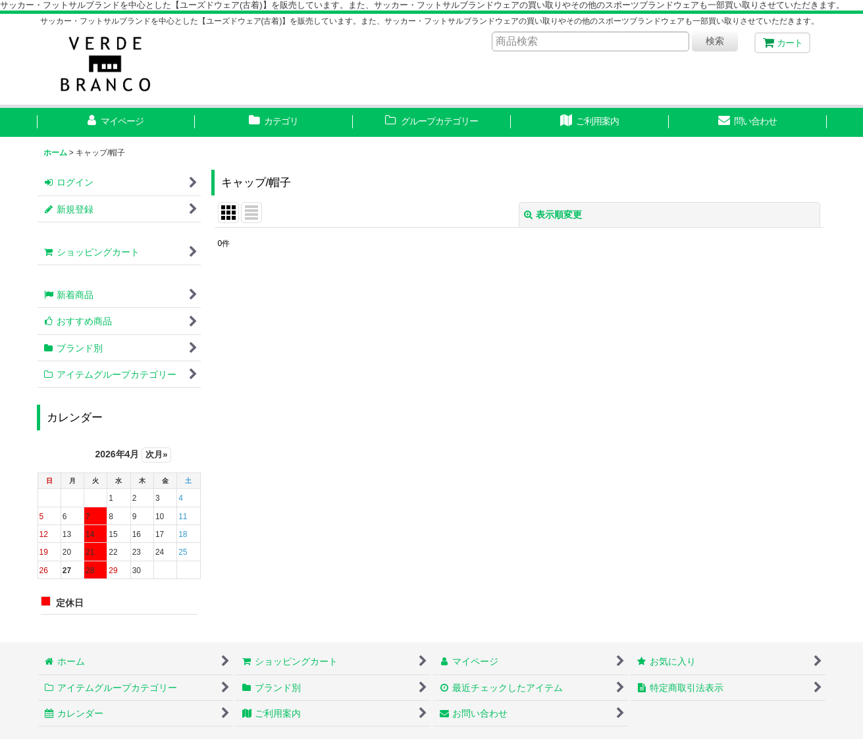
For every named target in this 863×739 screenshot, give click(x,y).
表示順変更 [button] (553, 214)
